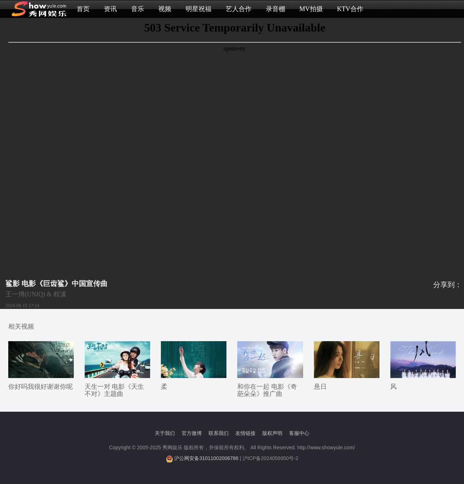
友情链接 (245, 433)
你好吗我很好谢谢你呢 (40, 386)
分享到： (447, 284)
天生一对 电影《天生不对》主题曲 (114, 390)
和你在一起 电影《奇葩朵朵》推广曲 (267, 390)
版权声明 (272, 433)
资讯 (110, 9)
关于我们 (165, 433)
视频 (164, 9)
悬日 (320, 386)
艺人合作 (239, 9)
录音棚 (275, 9)
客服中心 (299, 433)
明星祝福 (198, 9)
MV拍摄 (311, 9)
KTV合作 (350, 9)
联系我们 (219, 433)
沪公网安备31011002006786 (206, 458)
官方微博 (192, 433)
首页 (83, 9)
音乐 (137, 9)
